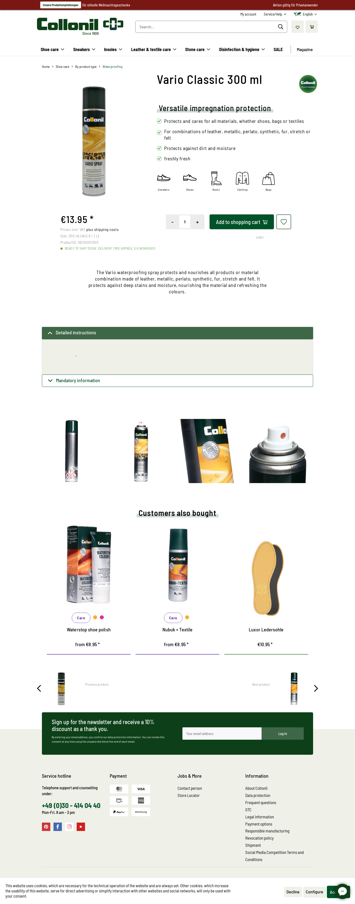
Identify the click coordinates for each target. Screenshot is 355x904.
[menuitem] (248, 14)
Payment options (258, 823)
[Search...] (211, 27)
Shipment (253, 845)
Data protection (257, 795)
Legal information (259, 816)
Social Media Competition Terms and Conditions (274, 856)
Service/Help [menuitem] (273, 14)
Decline (293, 891)
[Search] (281, 27)
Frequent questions (260, 802)
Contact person (190, 788)
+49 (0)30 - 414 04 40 (71, 805)
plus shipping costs (102, 229)
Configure (314, 891)
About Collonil (256, 788)
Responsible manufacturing (267, 830)
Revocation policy (259, 837)
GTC (248, 809)
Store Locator (189, 795)
